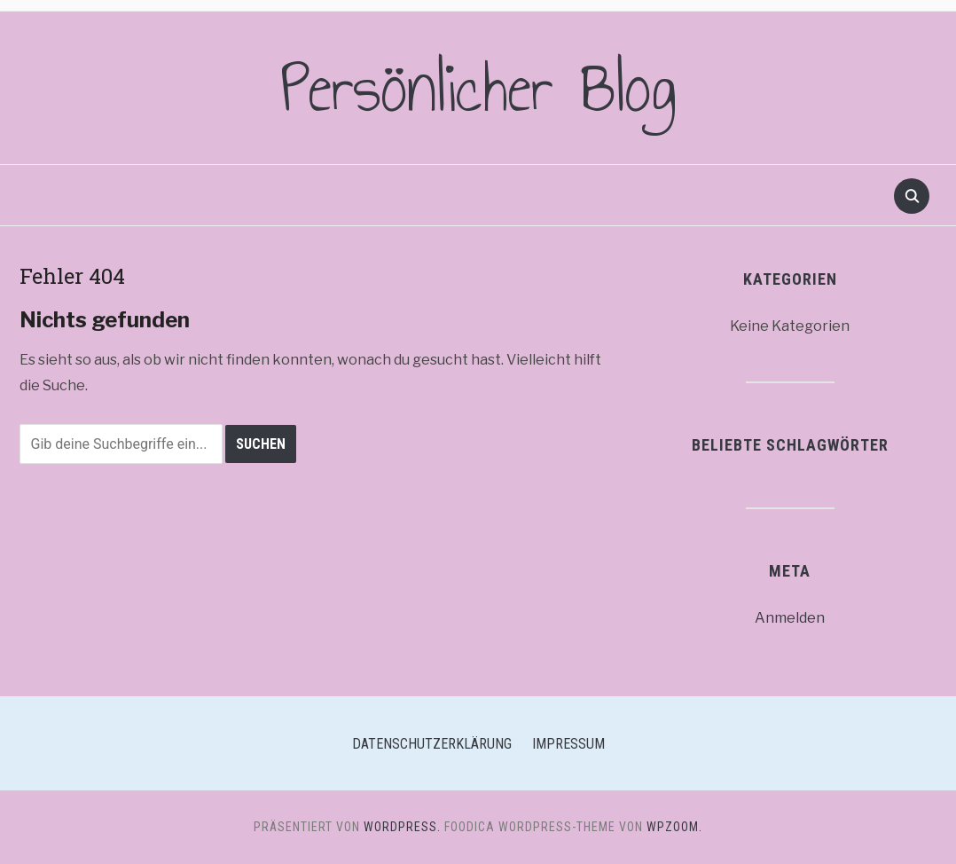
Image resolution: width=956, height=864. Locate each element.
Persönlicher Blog (478, 88)
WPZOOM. (674, 827)
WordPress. (402, 827)
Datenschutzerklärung (432, 743)
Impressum (568, 743)
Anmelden (790, 617)
